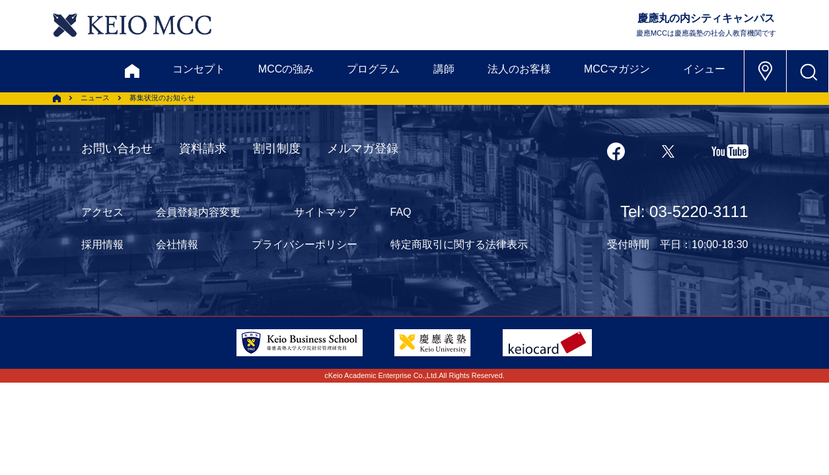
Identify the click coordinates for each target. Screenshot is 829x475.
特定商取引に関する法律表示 (459, 244)
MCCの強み (286, 69)
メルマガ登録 (362, 148)
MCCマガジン (617, 69)
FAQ (401, 212)
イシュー (704, 69)
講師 (443, 69)
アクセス (102, 212)
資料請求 (203, 148)
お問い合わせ (117, 148)
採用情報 (102, 244)
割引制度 (277, 148)
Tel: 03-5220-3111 (684, 211)
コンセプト (198, 69)
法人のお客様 (519, 69)
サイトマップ (325, 212)
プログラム (373, 69)
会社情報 (177, 244)
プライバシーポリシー (304, 244)
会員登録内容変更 (198, 212)
